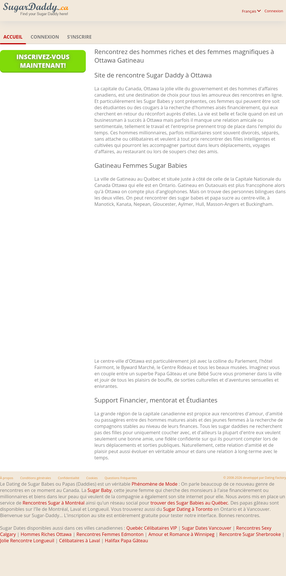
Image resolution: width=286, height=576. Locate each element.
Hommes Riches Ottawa (46, 534)
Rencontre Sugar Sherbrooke (250, 534)
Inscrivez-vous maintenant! (42, 60)
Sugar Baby (100, 490)
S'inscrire (79, 37)
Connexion (274, 10)
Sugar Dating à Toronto (188, 509)
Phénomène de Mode (154, 484)
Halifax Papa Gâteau (126, 540)
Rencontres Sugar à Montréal (54, 503)
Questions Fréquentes (121, 478)
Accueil (13, 37)
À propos (6, 478)
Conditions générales (35, 478)
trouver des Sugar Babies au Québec (189, 503)
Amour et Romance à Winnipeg (181, 534)
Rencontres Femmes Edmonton (109, 534)
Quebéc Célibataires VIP (151, 528)
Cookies (92, 478)
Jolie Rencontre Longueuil (27, 540)
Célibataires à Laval (79, 540)
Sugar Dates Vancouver (206, 528)
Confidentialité (68, 478)
